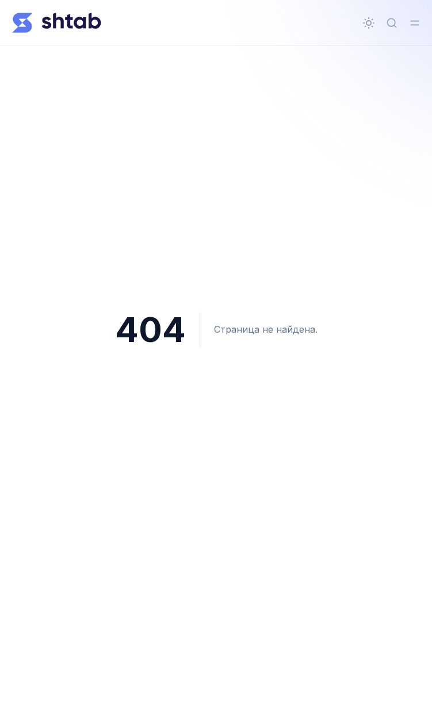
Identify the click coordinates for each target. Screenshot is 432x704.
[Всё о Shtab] (56, 23)
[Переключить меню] (415, 23)
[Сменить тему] (369, 23)
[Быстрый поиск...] (392, 23)
